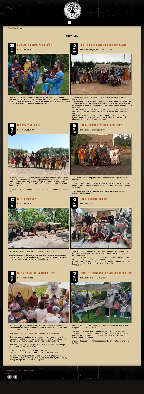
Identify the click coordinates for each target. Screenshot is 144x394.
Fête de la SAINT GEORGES (93, 199)
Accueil (11, 28)
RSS (15, 377)
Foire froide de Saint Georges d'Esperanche (103, 45)
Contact (32, 371)
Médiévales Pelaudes (28, 125)
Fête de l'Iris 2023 (27, 199)
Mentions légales (14, 371)
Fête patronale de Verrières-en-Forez (100, 125)
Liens (25, 371)
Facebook (9, 377)
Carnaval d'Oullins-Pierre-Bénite (35, 45)
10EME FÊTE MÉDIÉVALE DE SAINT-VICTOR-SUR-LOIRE (105, 273)
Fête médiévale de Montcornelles (36, 273)
